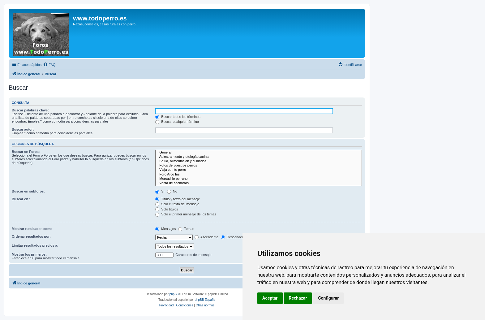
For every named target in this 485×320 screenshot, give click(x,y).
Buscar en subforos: (28, 191)
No (172, 191)
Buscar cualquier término (177, 121)
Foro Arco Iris (258, 174)
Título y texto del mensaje (177, 199)
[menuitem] (49, 64)
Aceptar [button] (270, 298)
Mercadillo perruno (258, 179)
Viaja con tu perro (258, 170)
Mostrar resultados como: (33, 229)
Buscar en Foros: (26, 152)
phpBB (174, 294)
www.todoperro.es (100, 18)
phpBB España (205, 299)
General (258, 152)
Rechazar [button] (298, 298)
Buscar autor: (23, 129)
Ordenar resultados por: (31, 236)
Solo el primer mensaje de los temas (185, 214)
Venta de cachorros (258, 183)
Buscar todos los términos (177, 117)
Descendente (234, 237)
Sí (159, 191)
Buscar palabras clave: (30, 110)
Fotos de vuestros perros (258, 165)
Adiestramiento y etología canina (258, 157)
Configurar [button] (328, 298)
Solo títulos (166, 209)
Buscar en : (21, 199)
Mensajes (165, 229)
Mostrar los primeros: (29, 254)
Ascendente (206, 237)
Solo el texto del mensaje (177, 204)
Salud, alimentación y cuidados (258, 161)
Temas (186, 229)
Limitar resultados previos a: (35, 245)
